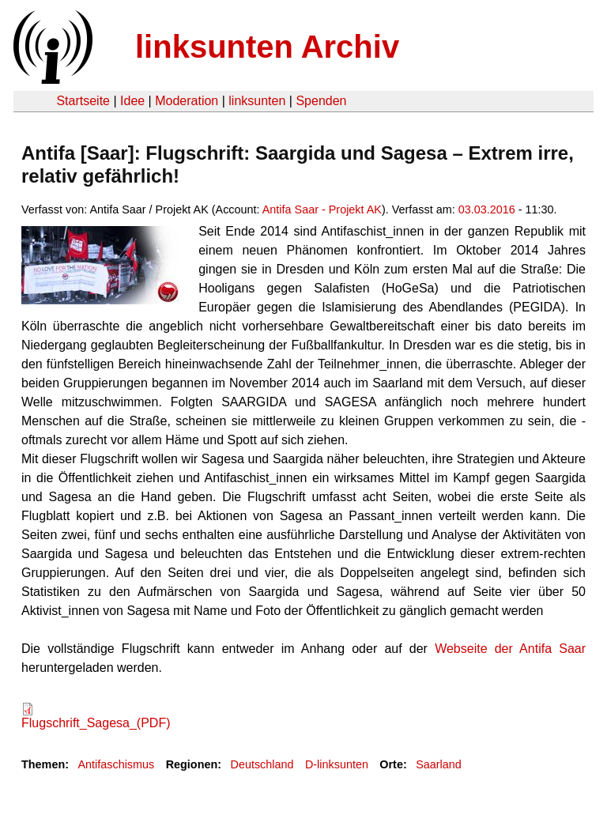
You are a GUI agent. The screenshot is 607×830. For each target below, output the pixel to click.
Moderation (186, 101)
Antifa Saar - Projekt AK (322, 209)
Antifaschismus (115, 764)
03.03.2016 (486, 209)
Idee (132, 101)
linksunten (256, 101)
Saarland (439, 764)
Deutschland (262, 764)
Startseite (83, 101)
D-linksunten (336, 764)
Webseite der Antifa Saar (510, 648)
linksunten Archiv (267, 46)
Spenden (321, 101)
